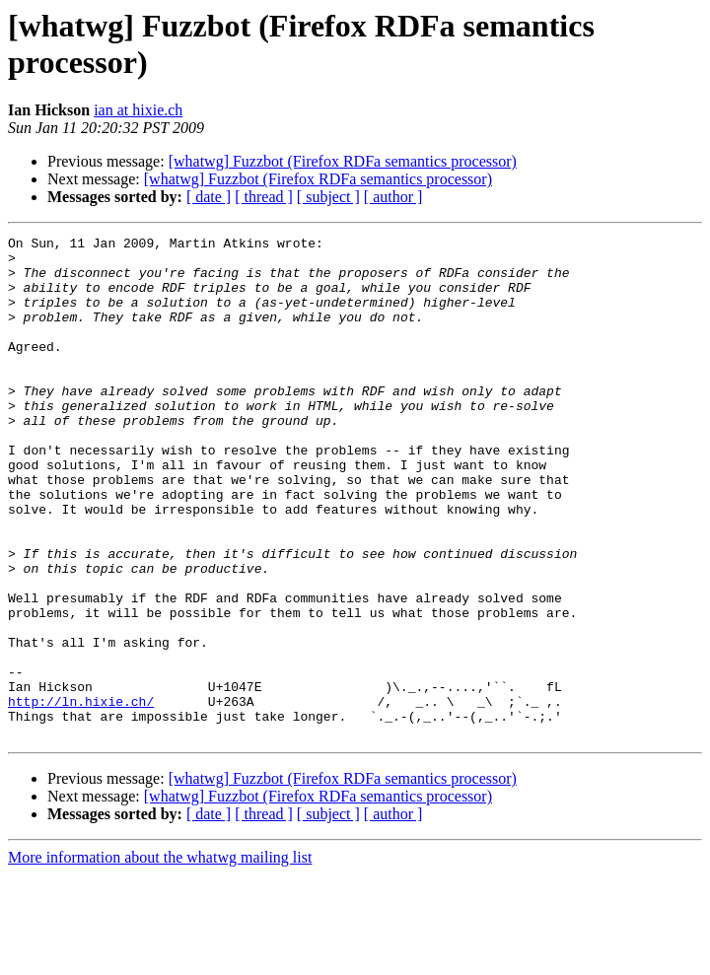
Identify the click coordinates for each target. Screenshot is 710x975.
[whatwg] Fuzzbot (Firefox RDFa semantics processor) (343, 161)
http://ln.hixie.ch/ (81, 795)
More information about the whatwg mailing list (160, 957)
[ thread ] (264, 196)
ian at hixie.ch (138, 110)
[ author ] (393, 196)
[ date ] (208, 196)
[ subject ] (328, 196)
